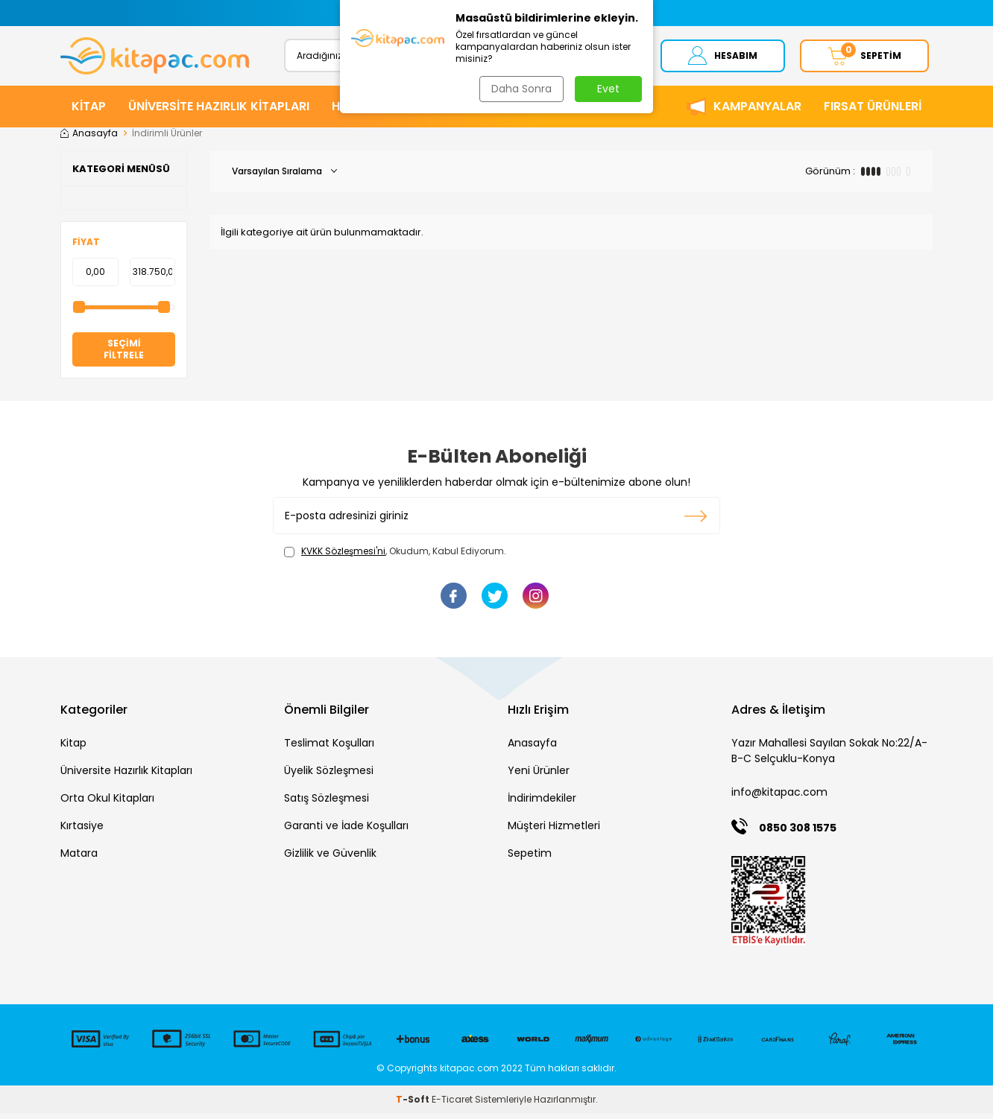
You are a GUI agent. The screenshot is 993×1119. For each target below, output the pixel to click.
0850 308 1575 (797, 832)
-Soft (414, 1104)
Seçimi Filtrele (124, 354)
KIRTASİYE (510, 111)
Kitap (73, 748)
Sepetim (530, 858)
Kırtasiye (82, 830)
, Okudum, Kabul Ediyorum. (395, 556)
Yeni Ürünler (539, 775)
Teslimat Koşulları (329, 748)
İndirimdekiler (542, 803)
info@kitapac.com (779, 797)
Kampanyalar (757, 111)
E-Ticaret (452, 1104)
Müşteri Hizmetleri (554, 830)
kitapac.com (469, 1073)
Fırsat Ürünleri (872, 111)
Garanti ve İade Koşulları (346, 830)
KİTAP (89, 111)
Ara (607, 57)
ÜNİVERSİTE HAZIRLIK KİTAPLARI (218, 111)
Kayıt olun (696, 520)
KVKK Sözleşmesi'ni (343, 556)
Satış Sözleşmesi (326, 803)
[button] (349, 13)
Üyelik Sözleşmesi (328, 775)
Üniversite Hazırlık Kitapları (126, 775)
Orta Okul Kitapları (107, 803)
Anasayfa (89, 139)
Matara (79, 858)
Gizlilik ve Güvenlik (330, 858)
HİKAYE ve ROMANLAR (395, 111)
